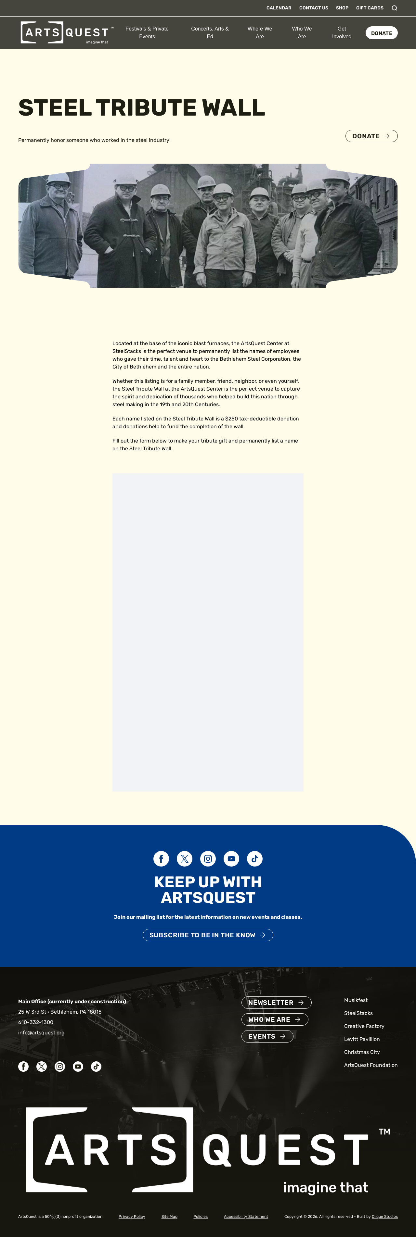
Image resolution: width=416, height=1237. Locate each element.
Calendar (279, 8)
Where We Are (260, 32)
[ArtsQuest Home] (67, 32)
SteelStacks (358, 1013)
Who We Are (302, 32)
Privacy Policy (132, 1216)
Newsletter (271, 1002)
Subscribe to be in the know (203, 935)
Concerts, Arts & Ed (210, 32)
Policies (200, 1216)
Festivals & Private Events (146, 32)
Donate (381, 33)
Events (262, 1036)
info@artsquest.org (41, 1033)
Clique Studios (385, 1216)
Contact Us (313, 8)
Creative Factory (364, 1026)
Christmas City (362, 1052)
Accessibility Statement (246, 1216)
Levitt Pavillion (362, 1039)
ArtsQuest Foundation (371, 1065)
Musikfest (356, 1000)
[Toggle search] (394, 8)
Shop (342, 8)
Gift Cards (370, 8)
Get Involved (342, 32)
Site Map (169, 1216)
